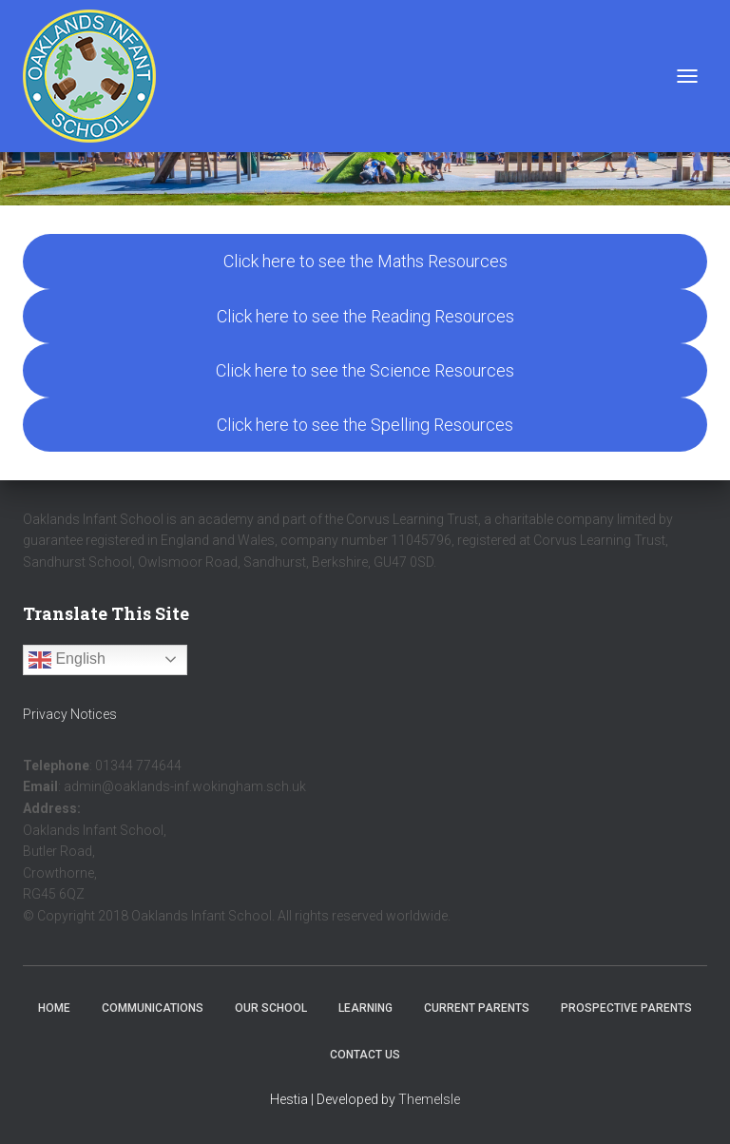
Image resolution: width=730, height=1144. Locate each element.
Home (54, 1008)
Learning (365, 1008)
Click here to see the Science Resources (365, 370)
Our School (271, 1008)
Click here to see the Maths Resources (365, 261)
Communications (152, 1008)
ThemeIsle (429, 1099)
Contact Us (365, 1054)
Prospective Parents (626, 1008)
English (67, 660)
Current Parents (476, 1008)
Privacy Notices (70, 714)
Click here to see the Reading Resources (365, 316)
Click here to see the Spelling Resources (365, 425)
